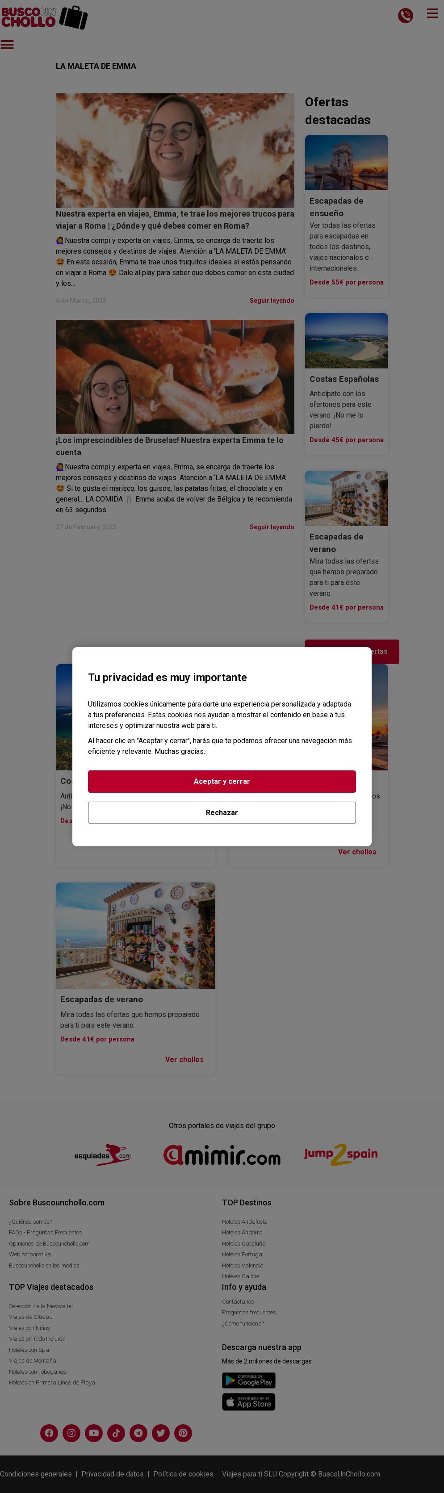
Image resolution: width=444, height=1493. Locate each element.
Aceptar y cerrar (222, 781)
